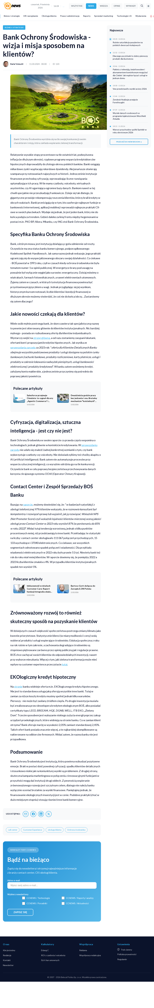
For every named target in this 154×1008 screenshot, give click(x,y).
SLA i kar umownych (50, 960)
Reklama (83, 950)
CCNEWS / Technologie (38, 898)
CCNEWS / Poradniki (37, 903)
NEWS (91, 6)
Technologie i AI (124, 16)
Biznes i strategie (12, 16)
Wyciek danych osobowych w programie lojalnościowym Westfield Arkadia (129, 116)
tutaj (64, 664)
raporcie (28, 504)
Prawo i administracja (69, 16)
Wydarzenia (140, 16)
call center (12, 830)
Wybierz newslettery (17, 894)
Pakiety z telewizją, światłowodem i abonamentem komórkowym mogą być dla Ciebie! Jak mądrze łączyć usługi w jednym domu (130, 73)
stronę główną (41, 337)
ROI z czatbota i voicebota (53, 955)
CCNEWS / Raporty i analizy (80, 898)
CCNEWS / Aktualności (77, 903)
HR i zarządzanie (30, 16)
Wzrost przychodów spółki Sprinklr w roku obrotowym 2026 (130, 131)
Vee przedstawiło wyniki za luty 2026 (130, 89)
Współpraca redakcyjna (90, 955)
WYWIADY (131, 6)
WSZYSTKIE (76, 6)
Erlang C (45, 950)
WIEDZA (104, 6)
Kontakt (7, 960)
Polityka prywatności (126, 954)
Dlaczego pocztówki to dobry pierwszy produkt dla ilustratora (130, 57)
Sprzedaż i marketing (103, 16)
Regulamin (122, 959)
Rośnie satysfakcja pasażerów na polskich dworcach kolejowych (128, 44)
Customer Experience (32, 830)
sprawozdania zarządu (23, 347)
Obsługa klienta (49, 16)
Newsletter (8, 965)
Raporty (86, 16)
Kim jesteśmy (9, 950)
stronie (18, 686)
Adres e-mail (13, 880)
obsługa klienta (54, 830)
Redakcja (7, 955)
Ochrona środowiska (76, 830)
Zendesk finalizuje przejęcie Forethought (125, 101)
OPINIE (117, 6)
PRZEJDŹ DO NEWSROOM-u (129, 142)
